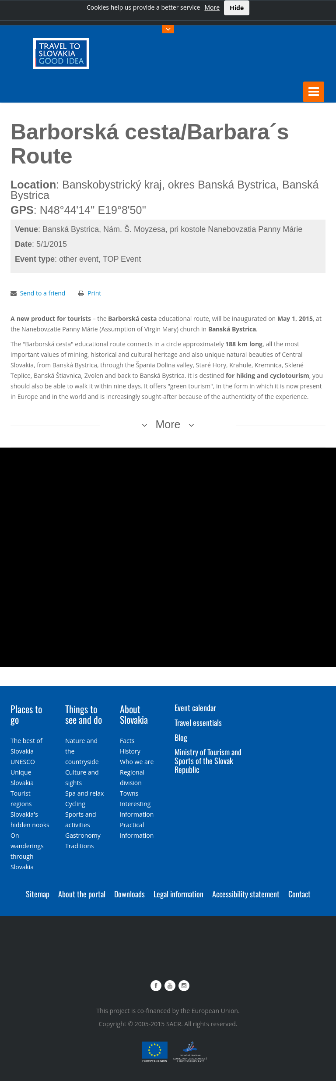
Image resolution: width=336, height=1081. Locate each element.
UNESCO (22, 761)
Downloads (129, 894)
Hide (237, 8)
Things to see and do (83, 714)
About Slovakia (134, 714)
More (212, 7)
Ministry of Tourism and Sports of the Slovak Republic (208, 760)
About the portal (81, 894)
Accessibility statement (246, 894)
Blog (181, 737)
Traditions (79, 846)
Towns (129, 793)
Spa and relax (84, 793)
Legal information (178, 894)
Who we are (137, 761)
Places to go (26, 714)
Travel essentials (198, 722)
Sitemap (37, 894)
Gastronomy (83, 835)
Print (94, 293)
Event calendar (195, 707)
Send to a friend (43, 293)
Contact (299, 894)
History (130, 751)
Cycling (75, 804)
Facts (127, 740)
